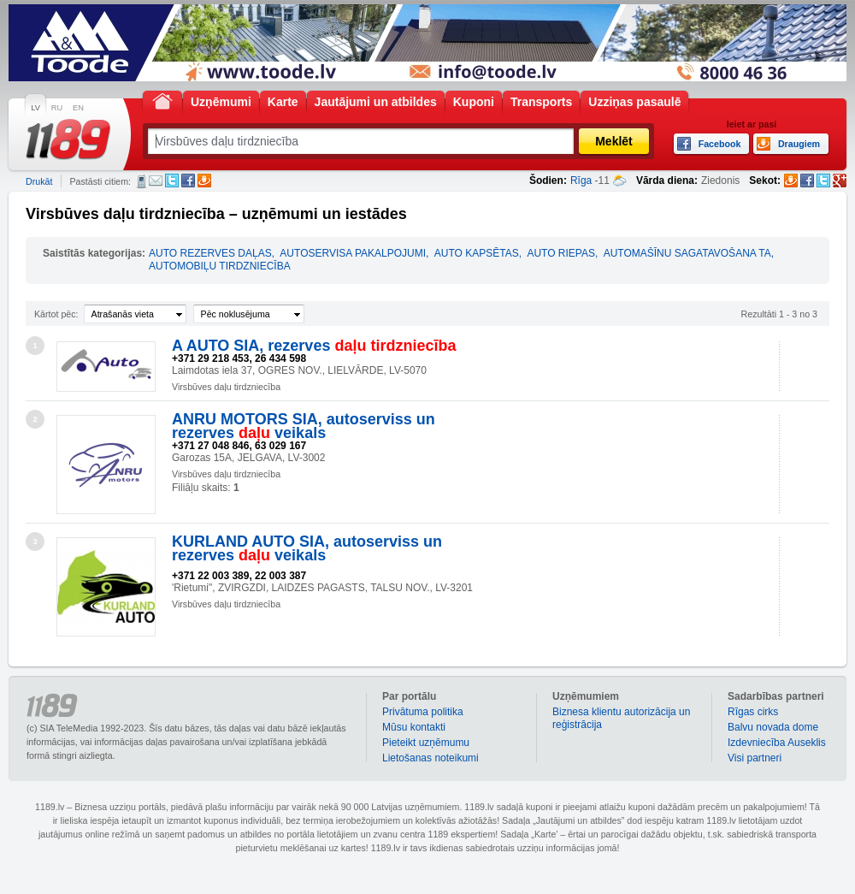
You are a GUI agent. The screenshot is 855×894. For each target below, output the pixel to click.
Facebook (188, 180)
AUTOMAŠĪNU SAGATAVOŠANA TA (687, 253)
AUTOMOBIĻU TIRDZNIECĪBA (220, 266)
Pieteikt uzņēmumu (425, 743)
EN (78, 108)
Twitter (172, 180)
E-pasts (155, 180)
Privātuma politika (422, 712)
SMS (141, 181)
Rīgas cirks (753, 712)
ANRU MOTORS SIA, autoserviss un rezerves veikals (303, 426)
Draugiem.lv (204, 180)
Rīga (581, 180)
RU (56, 108)
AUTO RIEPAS (561, 253)
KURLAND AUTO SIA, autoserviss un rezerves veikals (307, 548)
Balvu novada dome (773, 727)
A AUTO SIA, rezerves (314, 345)
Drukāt (39, 181)
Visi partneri (754, 758)
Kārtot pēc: (56, 314)
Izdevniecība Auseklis (777, 743)
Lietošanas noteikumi (430, 758)
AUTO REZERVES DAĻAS (210, 253)
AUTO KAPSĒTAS (476, 253)
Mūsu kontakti (413, 727)
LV (35, 108)
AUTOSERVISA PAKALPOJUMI (353, 253)
